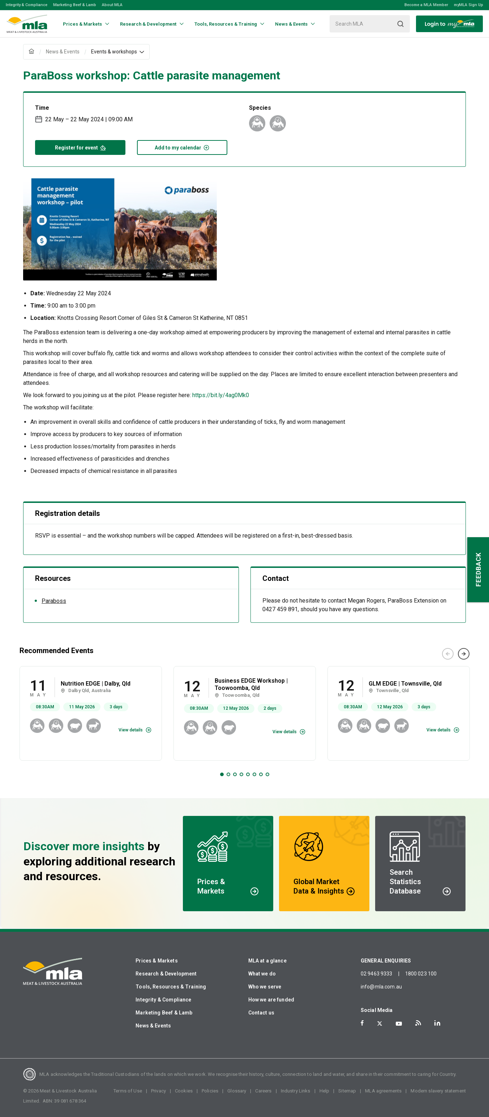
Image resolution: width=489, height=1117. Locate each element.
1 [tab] (222, 774)
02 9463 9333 (377, 974)
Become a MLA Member (426, 5)
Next (463, 654)
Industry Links (295, 1091)
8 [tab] (267, 774)
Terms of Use (127, 1091)
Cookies (184, 1091)
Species (260, 107)
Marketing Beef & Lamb (74, 5)
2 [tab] (228, 774)
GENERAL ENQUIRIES (386, 961)
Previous (448, 654)
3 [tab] (235, 774)
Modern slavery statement (438, 1091)
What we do (262, 974)
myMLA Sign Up (468, 5)
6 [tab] (254, 774)
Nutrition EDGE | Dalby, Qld (95, 683)
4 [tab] (241, 774)
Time (42, 107)
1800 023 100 (421, 974)
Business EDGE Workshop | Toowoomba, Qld (251, 684)
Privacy (158, 1091)
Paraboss (54, 600)
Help (324, 1091)
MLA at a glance (267, 961)
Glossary (236, 1091)
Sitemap (347, 1091)
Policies (210, 1091)
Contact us (261, 1013)
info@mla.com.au (381, 987)
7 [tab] (261, 774)
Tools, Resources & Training (171, 987)
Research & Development (166, 974)
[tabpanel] (91, 713)
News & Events (153, 1026)
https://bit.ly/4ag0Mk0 (220, 395)
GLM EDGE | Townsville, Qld (405, 683)
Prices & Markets (156, 961)
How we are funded (271, 1000)
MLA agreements (383, 1091)
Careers (263, 1091)
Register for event (80, 147)
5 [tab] (248, 774)
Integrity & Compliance (26, 5)
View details (131, 730)
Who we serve (265, 987)
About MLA (112, 5)
